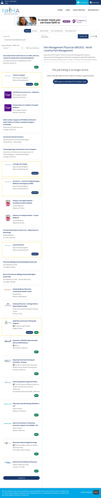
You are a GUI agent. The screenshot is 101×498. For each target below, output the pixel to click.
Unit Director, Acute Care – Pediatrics (26, 92)
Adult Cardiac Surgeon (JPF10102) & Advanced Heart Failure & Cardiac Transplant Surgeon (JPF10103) (19, 122)
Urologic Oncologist (20, 164)
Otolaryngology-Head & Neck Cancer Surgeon (19, 149)
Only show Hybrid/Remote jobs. (15, 40)
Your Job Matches (57, 31)
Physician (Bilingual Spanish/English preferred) (20, 262)
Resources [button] (93, 10)
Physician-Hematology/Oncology (25, 442)
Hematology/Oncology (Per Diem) (25, 382)
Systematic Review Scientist (13, 137)
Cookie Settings (86, 492)
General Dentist (18, 245)
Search (27, 31)
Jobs (67, 10)
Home (60, 10)
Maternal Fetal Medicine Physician (25, 462)
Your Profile (79, 10)
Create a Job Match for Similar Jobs (70, 81)
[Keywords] (21, 36)
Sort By (5, 48)
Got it (96, 492)
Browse (34, 31)
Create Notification (33, 48)
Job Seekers (82, 2)
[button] (94, 36)
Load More (21, 478)
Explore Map (44, 31)
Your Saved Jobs (70, 31)
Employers (94, 2)
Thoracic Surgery (19, 75)
